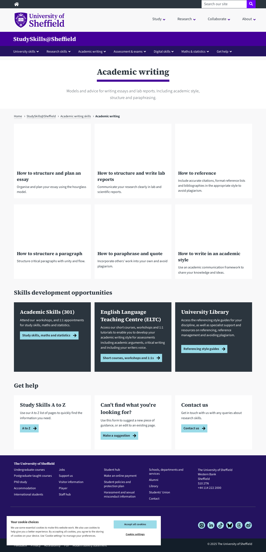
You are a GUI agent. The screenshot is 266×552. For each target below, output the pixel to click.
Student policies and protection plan (117, 484)
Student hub (112, 470)
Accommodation (25, 488)
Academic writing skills (75, 116)
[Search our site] (224, 4)
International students (28, 495)
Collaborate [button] (217, 19)
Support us (66, 476)
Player (63, 488)
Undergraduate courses (29, 470)
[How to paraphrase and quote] (133, 244)
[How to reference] (213, 164)
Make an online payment (120, 476)
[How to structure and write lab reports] (133, 164)
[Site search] (251, 4)
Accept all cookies (135, 524)
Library (153, 486)
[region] (84, 530)
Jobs (62, 470)
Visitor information (71, 482)
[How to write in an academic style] (213, 244)
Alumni (153, 480)
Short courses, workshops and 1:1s (128, 358)
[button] (27, 51)
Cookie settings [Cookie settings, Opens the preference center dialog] (135, 534)
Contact (154, 499)
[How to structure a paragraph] (52, 244)
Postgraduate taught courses (33, 476)
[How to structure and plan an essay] (52, 164)
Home (18, 116)
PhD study (20, 482)
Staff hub (65, 495)
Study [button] (156, 19)
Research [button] (184, 19)
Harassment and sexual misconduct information (119, 494)
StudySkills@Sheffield (44, 39)
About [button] (247, 19)
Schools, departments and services (166, 472)
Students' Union (159, 492)
